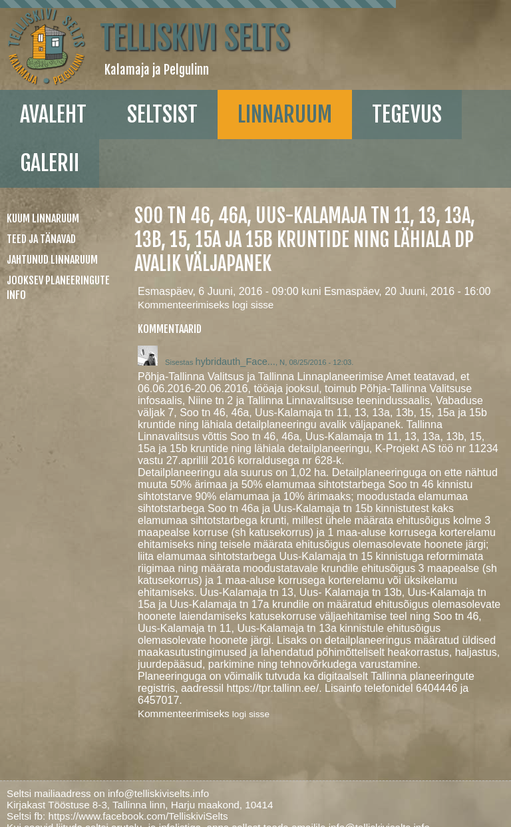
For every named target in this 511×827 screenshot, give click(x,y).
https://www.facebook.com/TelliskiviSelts (138, 816)
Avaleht (53, 114)
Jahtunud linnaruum (52, 259)
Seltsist (162, 114)
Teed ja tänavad (41, 239)
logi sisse (252, 304)
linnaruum (285, 114)
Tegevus (407, 114)
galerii (49, 163)
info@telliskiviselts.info (158, 793)
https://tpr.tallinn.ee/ (272, 688)
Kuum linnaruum (43, 218)
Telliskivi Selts (194, 38)
